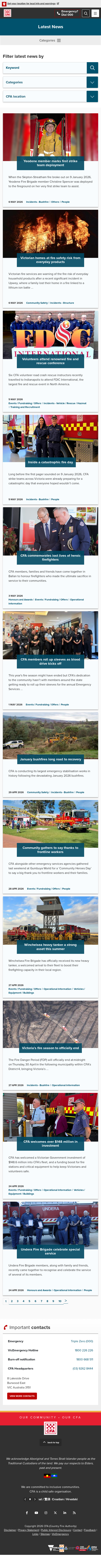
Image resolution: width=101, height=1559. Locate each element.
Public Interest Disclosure (56, 1534)
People (66, 202)
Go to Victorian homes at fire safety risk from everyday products (50, 259)
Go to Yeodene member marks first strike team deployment (50, 160)
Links (35, 1538)
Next (65, 1305)
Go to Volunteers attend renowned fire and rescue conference (50, 362)
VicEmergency (60, 1538)
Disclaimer (10, 1534)
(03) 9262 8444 (83, 1373)
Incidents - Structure (62, 303)
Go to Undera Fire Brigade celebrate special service (50, 1252)
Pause (30, 1503)
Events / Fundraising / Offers (25, 404)
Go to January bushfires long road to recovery (50, 757)
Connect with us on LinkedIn (65, 1517)
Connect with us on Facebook (27, 1517)
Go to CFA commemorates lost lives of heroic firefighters (50, 559)
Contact (77, 1534)
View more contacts (22, 1400)
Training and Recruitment (25, 408)
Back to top (53, 1446)
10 (60, 1305)
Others (55, 202)
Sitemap (45, 1538)
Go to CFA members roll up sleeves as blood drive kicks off (50, 662)
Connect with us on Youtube (36, 1517)
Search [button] (92, 68)
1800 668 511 (84, 1364)
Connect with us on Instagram (46, 1517)
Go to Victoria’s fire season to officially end (50, 1048)
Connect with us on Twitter (55, 1517)
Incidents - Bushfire (37, 202)
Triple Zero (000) (82, 1345)
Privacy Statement (28, 1534)
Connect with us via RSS (74, 1517)
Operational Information (57, 992)
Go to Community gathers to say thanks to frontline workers (50, 850)
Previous (25, 1503)
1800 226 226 (84, 1354)
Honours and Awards (21, 601)
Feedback (90, 1534)
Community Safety (37, 303)
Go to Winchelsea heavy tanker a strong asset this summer (50, 950)
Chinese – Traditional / (54, 1506)
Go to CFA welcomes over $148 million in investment (50, 1149)
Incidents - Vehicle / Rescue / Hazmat (65, 404)
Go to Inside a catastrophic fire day (50, 461)
